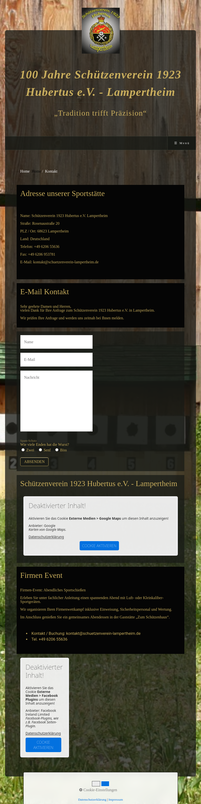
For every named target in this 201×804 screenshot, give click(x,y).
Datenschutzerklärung (46, 536)
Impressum (108, 786)
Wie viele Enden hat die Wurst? (44, 443)
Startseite (74, 786)
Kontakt (90, 786)
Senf (47, 450)
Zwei (30, 450)
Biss (63, 450)
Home (36, 171)
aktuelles (127, 786)
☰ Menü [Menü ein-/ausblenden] (182, 143)
